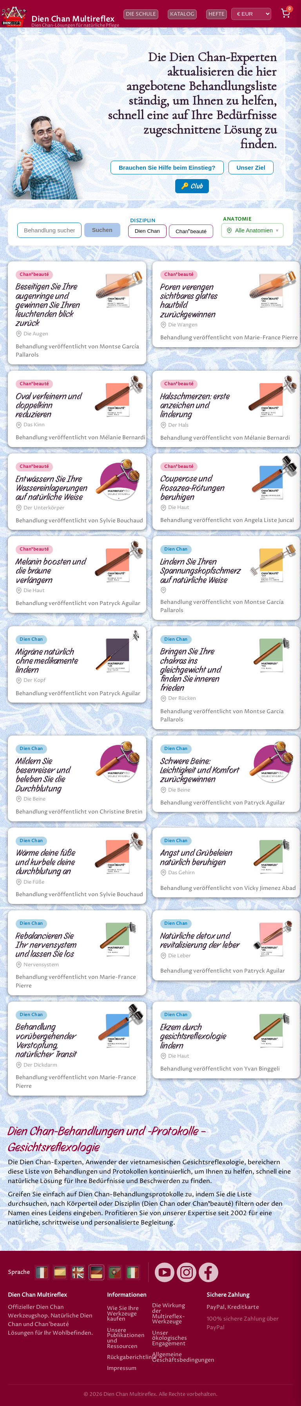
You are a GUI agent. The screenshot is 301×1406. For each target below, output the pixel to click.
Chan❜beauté (191, 231)
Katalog (182, 14)
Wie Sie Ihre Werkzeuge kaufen (123, 1314)
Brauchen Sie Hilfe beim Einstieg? (167, 167)
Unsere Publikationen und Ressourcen (126, 1338)
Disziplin (143, 220)
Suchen (102, 230)
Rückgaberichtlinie (128, 1357)
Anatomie (237, 219)
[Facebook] (208, 1272)
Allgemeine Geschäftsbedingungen (173, 1357)
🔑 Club (192, 186)
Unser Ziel (251, 167)
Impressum (121, 1369)
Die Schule (141, 14)
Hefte (217, 14)
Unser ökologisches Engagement (169, 1338)
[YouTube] (164, 1272)
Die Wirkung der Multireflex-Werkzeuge (168, 1313)
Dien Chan (147, 231)
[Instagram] (186, 1272)
